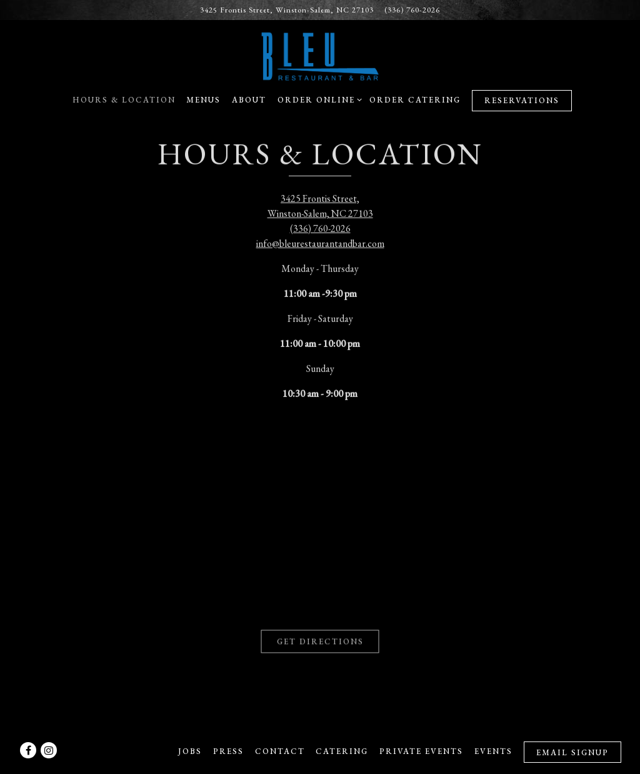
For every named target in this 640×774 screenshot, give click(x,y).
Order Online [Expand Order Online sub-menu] (318, 99)
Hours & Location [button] (124, 99)
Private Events (421, 751)
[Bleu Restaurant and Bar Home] (320, 55)
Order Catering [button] (415, 99)
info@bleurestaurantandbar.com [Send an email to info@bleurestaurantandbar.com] (320, 241)
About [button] (249, 99)
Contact (280, 751)
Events (493, 751)
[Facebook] (28, 750)
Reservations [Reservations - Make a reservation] (521, 100)
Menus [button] (203, 99)
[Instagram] (49, 750)
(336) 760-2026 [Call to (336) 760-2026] (412, 9)
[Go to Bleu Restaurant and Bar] (287, 10)
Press (228, 751)
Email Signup (572, 752)
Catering (342, 751)
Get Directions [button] (320, 638)
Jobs (190, 751)
